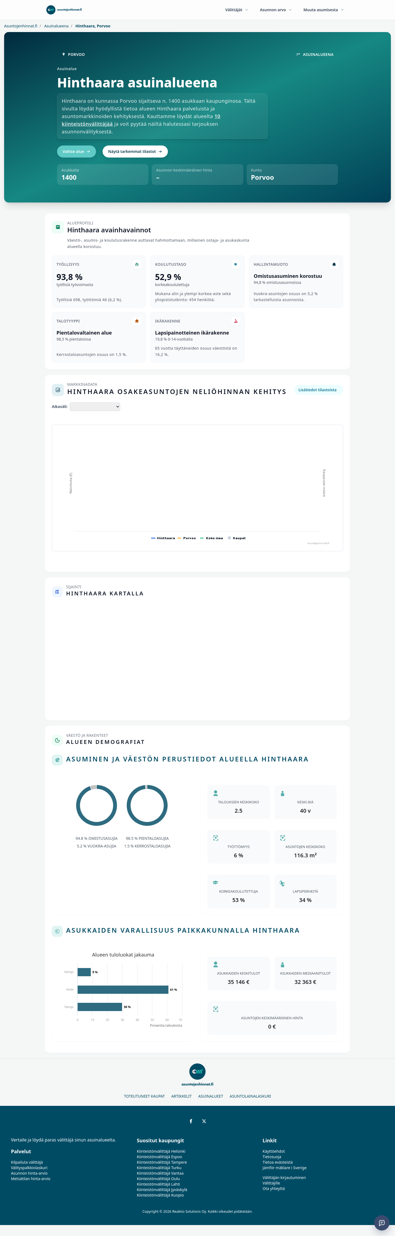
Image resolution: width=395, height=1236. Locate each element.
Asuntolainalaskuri (250, 1096)
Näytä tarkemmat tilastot (135, 151)
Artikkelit (181, 1096)
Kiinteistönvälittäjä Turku (159, 1167)
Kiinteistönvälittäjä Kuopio (160, 1195)
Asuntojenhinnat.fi (20, 25)
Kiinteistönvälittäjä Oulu (158, 1178)
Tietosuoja (272, 1156)
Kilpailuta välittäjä (27, 1162)
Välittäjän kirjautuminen (284, 1177)
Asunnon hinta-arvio (29, 1173)
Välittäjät (237, 9)
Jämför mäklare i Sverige (284, 1167)
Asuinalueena (56, 25)
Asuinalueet (210, 1096)
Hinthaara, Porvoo (92, 25)
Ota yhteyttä (274, 1188)
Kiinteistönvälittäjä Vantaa (160, 1173)
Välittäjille (271, 1183)
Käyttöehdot (274, 1151)
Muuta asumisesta (324, 9)
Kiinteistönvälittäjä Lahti (158, 1184)
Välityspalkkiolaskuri (29, 1167)
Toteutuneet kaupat (144, 1096)
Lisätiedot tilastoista (317, 389)
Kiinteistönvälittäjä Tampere (162, 1162)
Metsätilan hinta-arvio (30, 1178)
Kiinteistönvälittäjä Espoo (159, 1156)
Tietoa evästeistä (278, 1162)
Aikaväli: (59, 406)
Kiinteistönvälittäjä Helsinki (161, 1151)
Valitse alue (77, 151)
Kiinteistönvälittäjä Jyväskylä (162, 1189)
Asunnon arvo (276, 9)
